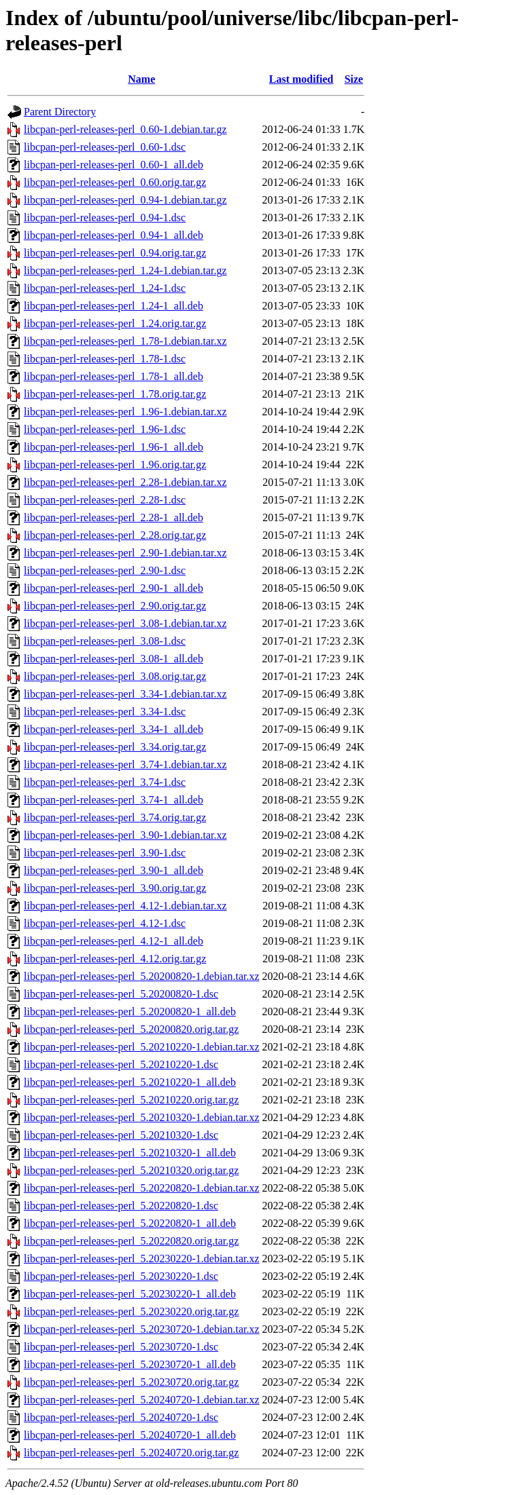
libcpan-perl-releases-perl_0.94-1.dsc (105, 217)
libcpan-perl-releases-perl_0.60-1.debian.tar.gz (125, 129)
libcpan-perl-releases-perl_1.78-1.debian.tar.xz (125, 341)
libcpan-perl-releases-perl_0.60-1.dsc (105, 147)
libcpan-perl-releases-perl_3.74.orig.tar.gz (115, 817)
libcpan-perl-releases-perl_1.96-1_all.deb (113, 447)
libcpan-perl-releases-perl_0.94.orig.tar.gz (115, 253)
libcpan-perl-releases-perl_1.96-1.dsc (105, 429)
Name (141, 79)
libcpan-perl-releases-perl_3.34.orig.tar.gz (115, 747)
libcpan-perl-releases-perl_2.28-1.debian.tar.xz (125, 482)
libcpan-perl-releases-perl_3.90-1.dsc (105, 852)
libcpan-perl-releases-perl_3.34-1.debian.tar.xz (125, 694)
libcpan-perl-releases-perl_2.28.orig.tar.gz (115, 535)
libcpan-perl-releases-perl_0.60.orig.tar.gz (115, 182)
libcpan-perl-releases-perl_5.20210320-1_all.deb (130, 1152)
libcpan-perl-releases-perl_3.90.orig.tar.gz (115, 888)
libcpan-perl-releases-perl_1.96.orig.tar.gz (115, 464)
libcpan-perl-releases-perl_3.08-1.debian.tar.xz (125, 623)
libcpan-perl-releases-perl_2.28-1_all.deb (113, 517)
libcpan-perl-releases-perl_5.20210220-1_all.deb (130, 1082)
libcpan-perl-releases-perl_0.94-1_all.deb (113, 235)
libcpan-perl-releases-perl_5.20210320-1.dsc (121, 1135)
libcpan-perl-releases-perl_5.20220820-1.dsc (121, 1205)
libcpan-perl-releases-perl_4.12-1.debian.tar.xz (125, 905)
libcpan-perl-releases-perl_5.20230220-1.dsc (121, 1276)
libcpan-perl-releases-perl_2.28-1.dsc (105, 500)
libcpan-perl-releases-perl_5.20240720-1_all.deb (130, 1435)
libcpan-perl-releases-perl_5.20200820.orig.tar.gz (131, 1029)
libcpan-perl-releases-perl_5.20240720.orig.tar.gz (131, 1452)
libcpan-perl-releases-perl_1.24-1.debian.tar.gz (125, 270)
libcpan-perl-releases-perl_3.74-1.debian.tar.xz (125, 764)
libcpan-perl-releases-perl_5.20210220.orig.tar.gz (131, 1099)
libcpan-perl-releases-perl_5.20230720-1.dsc (121, 1346)
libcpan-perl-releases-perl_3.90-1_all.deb (113, 870)
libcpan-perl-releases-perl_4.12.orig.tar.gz (115, 958)
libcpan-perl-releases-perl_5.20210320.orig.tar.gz (131, 1170)
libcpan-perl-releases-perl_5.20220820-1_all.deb (130, 1223)
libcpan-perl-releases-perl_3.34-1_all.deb (113, 729)
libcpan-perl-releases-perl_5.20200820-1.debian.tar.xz (142, 976)
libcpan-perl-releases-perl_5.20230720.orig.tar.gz (131, 1382)
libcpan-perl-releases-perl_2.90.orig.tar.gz (115, 605)
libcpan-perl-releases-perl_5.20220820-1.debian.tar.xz (142, 1188)
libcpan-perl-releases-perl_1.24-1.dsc (105, 288)
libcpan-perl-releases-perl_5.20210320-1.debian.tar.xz (142, 1117)
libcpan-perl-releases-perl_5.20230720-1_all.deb (130, 1364)
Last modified (301, 79)
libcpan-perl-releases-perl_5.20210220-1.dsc (121, 1064)
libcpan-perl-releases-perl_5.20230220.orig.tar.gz (131, 1311)
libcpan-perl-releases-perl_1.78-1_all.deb (113, 376)
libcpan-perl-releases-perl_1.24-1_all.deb (113, 305)
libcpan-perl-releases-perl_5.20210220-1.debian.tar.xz (142, 1047)
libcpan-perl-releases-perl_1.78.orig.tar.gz (115, 394)
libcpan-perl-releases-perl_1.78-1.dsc (105, 358)
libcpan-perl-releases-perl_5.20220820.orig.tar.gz (131, 1241)
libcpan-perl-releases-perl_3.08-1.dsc (105, 641)
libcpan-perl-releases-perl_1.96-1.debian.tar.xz (125, 411)
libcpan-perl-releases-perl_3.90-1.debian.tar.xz (125, 835)
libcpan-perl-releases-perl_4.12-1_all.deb (113, 941)
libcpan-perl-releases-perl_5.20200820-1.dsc (121, 994)
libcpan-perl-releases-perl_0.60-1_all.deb (113, 164)
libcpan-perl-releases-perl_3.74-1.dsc (105, 782)
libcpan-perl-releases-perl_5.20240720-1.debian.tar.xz (142, 1399)
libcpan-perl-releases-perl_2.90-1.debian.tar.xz (125, 553)
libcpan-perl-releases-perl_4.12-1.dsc (105, 923)
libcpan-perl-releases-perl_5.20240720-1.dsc (121, 1417)
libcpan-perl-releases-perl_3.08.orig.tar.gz (115, 676)
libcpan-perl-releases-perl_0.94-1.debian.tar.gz (125, 200)
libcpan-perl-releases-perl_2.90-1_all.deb (113, 588)
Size (354, 79)
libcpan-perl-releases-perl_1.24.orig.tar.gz (115, 323)
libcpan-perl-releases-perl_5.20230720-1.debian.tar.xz (142, 1329)
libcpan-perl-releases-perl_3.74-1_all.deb (113, 800)
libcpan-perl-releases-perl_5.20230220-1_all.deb (130, 1294)
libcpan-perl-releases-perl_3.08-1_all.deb (113, 658)
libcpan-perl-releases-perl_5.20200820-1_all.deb (130, 1011)
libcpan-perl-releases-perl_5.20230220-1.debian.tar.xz (142, 1258)
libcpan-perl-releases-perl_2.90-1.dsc (105, 570)
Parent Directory (60, 111)
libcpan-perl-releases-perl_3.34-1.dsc (105, 711)
